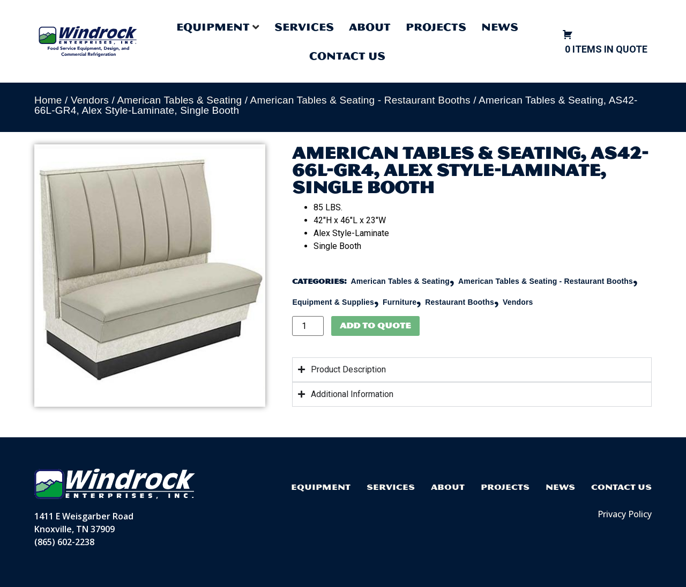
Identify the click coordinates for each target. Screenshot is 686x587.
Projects (436, 26)
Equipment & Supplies (333, 302)
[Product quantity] (307, 326)
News (499, 26)
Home (48, 100)
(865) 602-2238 (64, 542)
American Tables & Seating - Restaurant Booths (360, 100)
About (370, 26)
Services (304, 26)
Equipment (321, 487)
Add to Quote (375, 325)
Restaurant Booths (459, 302)
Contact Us (347, 55)
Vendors (90, 100)
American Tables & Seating (179, 100)
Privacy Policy (625, 514)
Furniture (399, 302)
